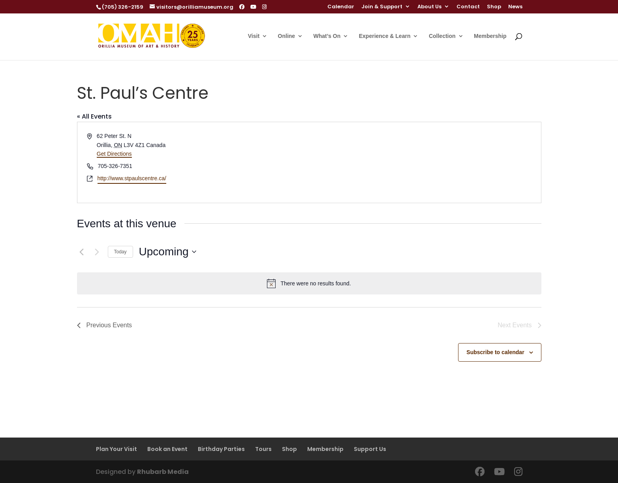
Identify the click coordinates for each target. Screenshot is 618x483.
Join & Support (381, 7)
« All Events (94, 116)
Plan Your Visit (116, 449)
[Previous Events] (81, 252)
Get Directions (114, 154)
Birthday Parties (221, 449)
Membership (490, 36)
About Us (429, 7)
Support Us (370, 449)
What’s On (327, 36)
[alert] (309, 283)
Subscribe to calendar (495, 352)
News (515, 7)
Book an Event (167, 449)
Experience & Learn (385, 36)
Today (120, 252)
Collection (442, 36)
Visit (253, 36)
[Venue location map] (424, 162)
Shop (494, 7)
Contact (468, 7)
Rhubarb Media (163, 471)
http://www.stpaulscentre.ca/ (132, 178)
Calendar (340, 7)
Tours (263, 449)
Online (286, 36)
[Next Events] (97, 252)
